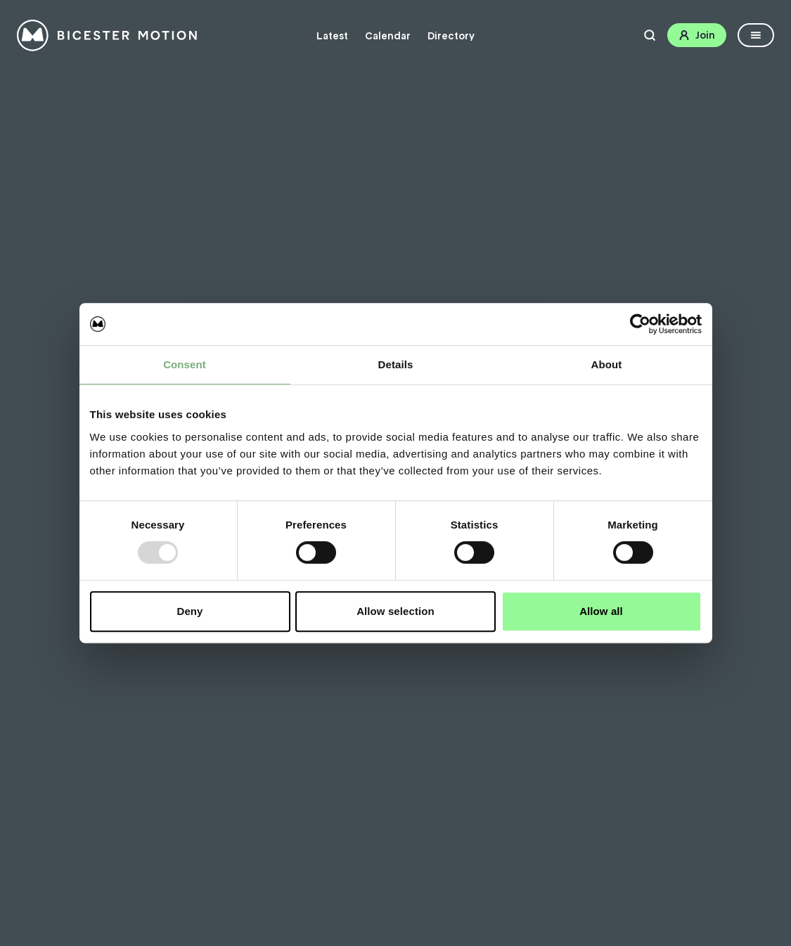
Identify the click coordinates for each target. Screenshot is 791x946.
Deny (189, 611)
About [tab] (606, 364)
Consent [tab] (184, 364)
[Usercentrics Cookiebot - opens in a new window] (640, 324)
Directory (451, 36)
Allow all (601, 611)
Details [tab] (395, 364)
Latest (332, 36)
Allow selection (395, 611)
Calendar (388, 36)
